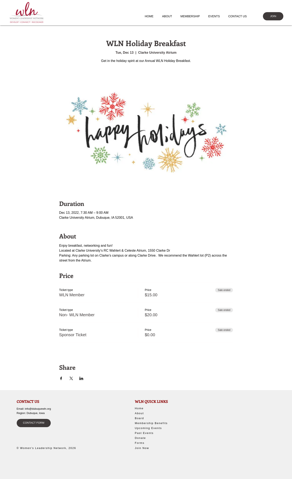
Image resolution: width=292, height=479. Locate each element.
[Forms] (150, 443)
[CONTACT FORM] (34, 423)
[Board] (150, 418)
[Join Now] (150, 448)
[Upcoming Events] (153, 428)
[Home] (150, 408)
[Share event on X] (71, 378)
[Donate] (151, 438)
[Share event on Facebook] (61, 378)
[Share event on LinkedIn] (81, 378)
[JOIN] (273, 16)
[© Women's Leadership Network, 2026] (49, 448)
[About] (150, 413)
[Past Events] (153, 433)
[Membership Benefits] (153, 423)
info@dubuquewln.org (38, 408)
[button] (169, 16)
